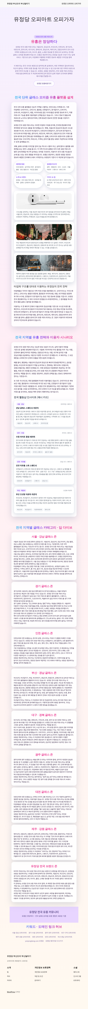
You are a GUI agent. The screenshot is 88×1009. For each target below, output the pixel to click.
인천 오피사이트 (50, 946)
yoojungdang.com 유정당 (34, 950)
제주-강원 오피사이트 (23, 946)
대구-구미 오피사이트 (68, 942)
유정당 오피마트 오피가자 (71, 3)
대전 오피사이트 (37, 946)
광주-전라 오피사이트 (52, 942)
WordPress (11, 1001)
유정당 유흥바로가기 (44, 83)
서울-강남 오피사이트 (19, 942)
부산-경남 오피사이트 (65, 946)
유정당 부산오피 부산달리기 (18, 3)
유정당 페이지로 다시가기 (54, 950)
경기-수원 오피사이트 (36, 942)
